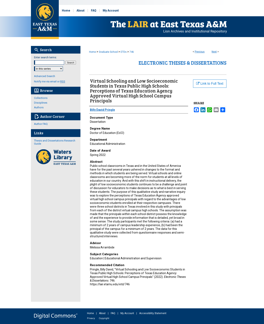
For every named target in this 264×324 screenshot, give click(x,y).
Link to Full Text (209, 83)
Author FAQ (41, 123)
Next (214, 51)
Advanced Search (44, 76)
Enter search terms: (45, 57)
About (102, 313)
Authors (39, 107)
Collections (40, 97)
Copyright (104, 318)
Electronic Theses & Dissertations (182, 62)
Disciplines (40, 102)
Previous (200, 51)
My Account (127, 313)
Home (92, 51)
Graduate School (108, 51)
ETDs (124, 51)
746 (132, 51)
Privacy (91, 318)
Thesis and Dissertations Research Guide (54, 142)
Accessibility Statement (152, 313)
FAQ (113, 313)
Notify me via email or (49, 81)
